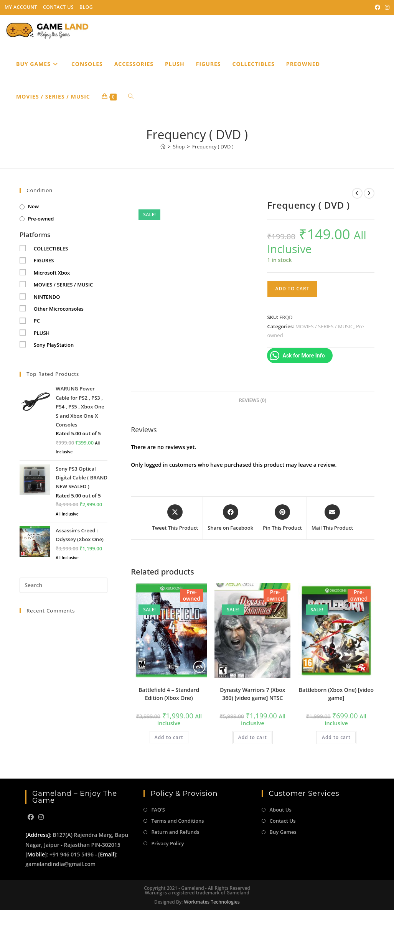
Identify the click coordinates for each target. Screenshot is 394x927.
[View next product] (369, 193)
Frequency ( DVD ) (213, 146)
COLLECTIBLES (51, 248)
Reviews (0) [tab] (252, 400)
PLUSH (42, 332)
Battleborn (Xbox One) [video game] (336, 693)
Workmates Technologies (212, 902)
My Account (21, 7)
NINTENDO (47, 296)
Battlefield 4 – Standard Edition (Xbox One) (168, 693)
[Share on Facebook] (230, 518)
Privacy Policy (167, 843)
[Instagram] (41, 817)
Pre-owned (41, 218)
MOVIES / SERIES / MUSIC (324, 326)
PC (37, 320)
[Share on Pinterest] (282, 518)
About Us (280, 809)
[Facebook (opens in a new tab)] (377, 7)
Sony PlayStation (54, 344)
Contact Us (58, 7)
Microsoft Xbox (52, 272)
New (33, 206)
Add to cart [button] (169, 737)
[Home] (162, 146)
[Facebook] (31, 817)
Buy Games (282, 831)
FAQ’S (158, 809)
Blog (86, 7)
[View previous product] (357, 193)
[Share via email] (332, 518)
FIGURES (44, 260)
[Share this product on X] (175, 518)
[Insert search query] (63, 585)
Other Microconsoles (59, 308)
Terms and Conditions (177, 820)
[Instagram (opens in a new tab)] (385, 7)
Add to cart (292, 288)
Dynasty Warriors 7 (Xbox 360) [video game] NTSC (252, 693)
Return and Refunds (175, 831)
